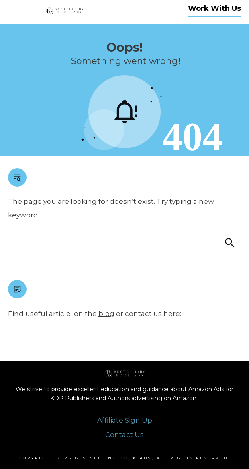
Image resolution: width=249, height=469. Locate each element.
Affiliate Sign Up (124, 420)
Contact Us (124, 435)
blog (106, 314)
